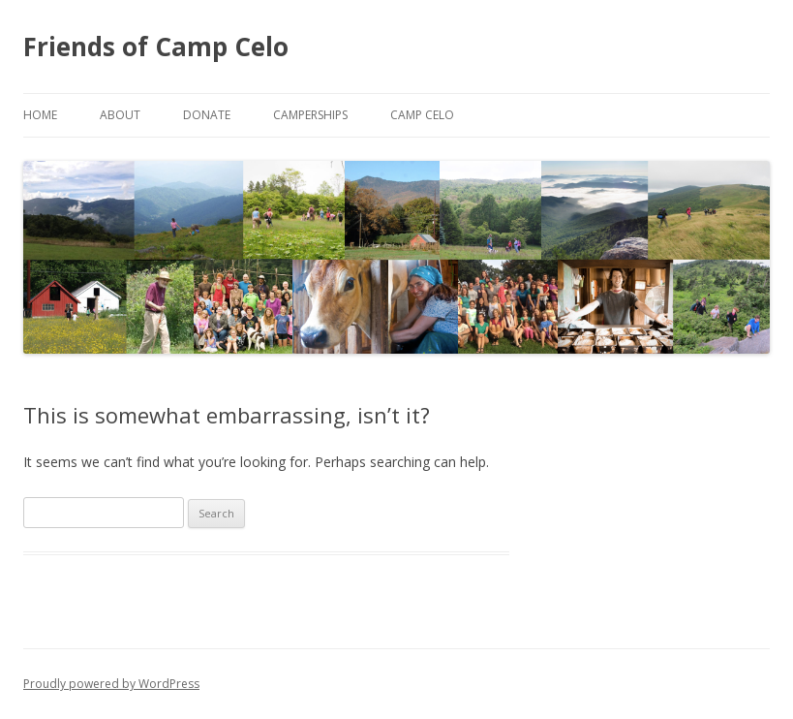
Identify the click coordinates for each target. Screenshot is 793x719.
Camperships (310, 115)
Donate (206, 115)
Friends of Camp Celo (156, 46)
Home (40, 115)
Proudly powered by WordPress (111, 683)
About (120, 115)
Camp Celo (422, 115)
